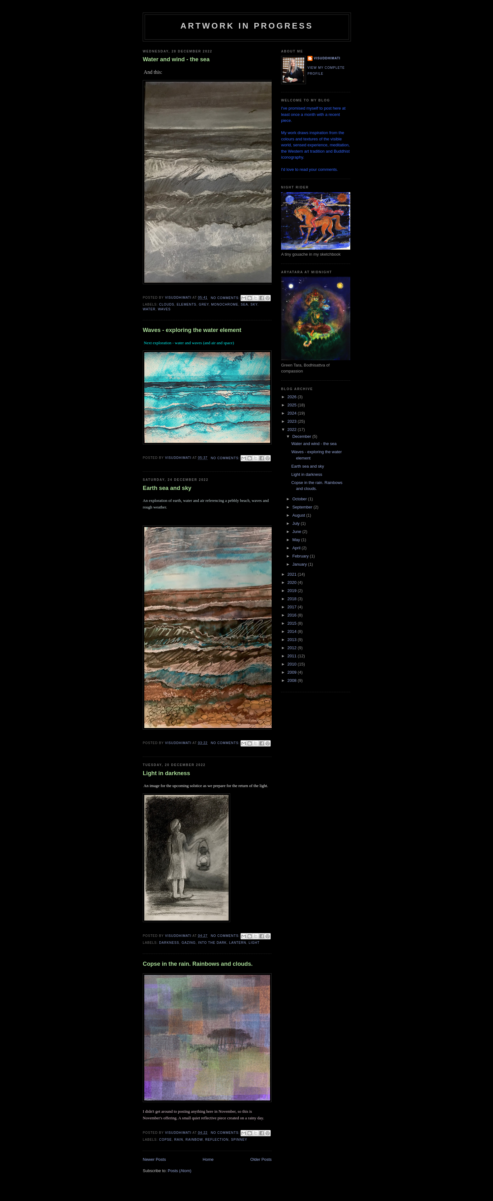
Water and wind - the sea (176, 59)
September (302, 507)
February (301, 556)
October (300, 499)
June (297, 531)
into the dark (212, 942)
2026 (292, 396)
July (296, 523)
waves (164, 309)
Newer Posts (154, 1159)
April (297, 548)
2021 (292, 574)
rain (178, 1139)
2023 (292, 421)
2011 (292, 656)
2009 (292, 672)
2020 (292, 582)
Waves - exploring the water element (192, 330)
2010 (292, 664)
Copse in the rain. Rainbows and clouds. (198, 964)
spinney (239, 1139)
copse (165, 1139)
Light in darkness (166, 773)
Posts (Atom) (179, 1170)
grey (203, 304)
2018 (292, 598)
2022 (292, 429)
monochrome (224, 304)
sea (244, 304)
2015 (292, 623)
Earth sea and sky (167, 488)
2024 (292, 413)
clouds (166, 304)
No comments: (226, 298)
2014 (292, 631)
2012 (292, 647)
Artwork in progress (246, 25)
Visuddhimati (327, 58)
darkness (169, 942)
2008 (292, 680)
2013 (292, 639)
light (254, 942)
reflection (217, 1139)
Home (208, 1159)
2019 (292, 590)
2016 (292, 615)
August (299, 515)
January (300, 564)
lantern (237, 942)
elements (187, 304)
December (302, 436)
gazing (189, 942)
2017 (292, 607)
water (149, 309)
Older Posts (261, 1159)
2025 (292, 405)
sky (254, 304)
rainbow (194, 1139)
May (296, 539)
